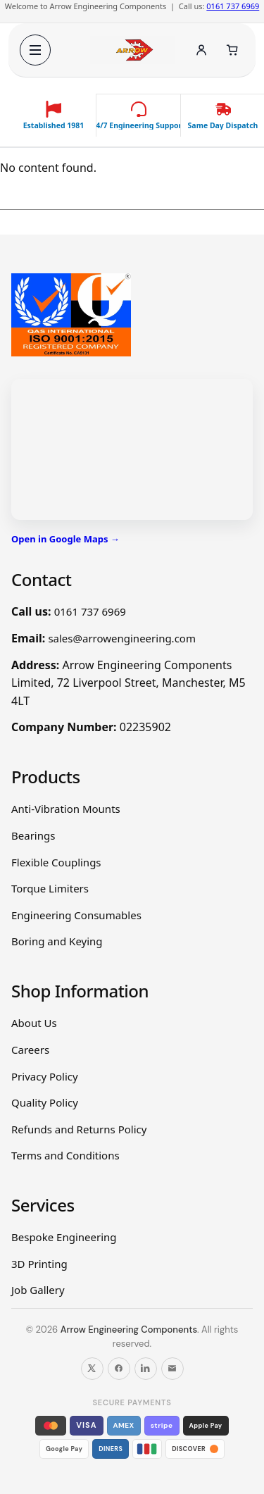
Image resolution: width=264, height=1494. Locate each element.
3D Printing (39, 1264)
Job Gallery (38, 1290)
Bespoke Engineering (64, 1237)
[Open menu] (35, 50)
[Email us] (172, 1368)
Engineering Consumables (76, 915)
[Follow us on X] (92, 1368)
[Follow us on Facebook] (119, 1368)
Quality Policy (44, 1102)
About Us (34, 1023)
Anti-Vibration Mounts (65, 809)
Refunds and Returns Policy (78, 1129)
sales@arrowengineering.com (122, 638)
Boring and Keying (57, 941)
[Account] (201, 50)
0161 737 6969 (232, 6)
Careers (30, 1049)
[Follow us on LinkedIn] (145, 1368)
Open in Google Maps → (65, 539)
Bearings (33, 835)
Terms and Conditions (65, 1155)
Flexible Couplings (56, 862)
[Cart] (232, 50)
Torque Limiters (50, 888)
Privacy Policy (44, 1076)
